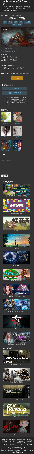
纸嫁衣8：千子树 (10, 15)
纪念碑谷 (4, 444)
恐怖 (16, 22)
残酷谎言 (29, 441)
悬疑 (21, 22)
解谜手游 (19, 7)
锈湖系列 (12, 441)
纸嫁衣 (21, 441)
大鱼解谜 (12, 7)
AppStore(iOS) (14, 93)
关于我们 (3, 450)
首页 (2, 15)
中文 (19, 24)
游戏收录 (17, 450)
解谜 (10, 22)
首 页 (5, 7)
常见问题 (10, 450)
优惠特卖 (14, 10)
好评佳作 (6, 9)
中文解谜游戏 (21, 439)
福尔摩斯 (29, 444)
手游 (14, 24)
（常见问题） (11, 85)
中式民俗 (27, 7)
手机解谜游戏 (13, 439)
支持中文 (14, 9)
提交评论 (4, 176)
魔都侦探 (12, 444)
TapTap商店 (14, 88)
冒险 (5, 22)
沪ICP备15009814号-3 (17, 452)
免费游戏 (6, 10)
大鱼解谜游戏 (4, 439)
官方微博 (24, 450)
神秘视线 (4, 441)
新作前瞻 (22, 9)
